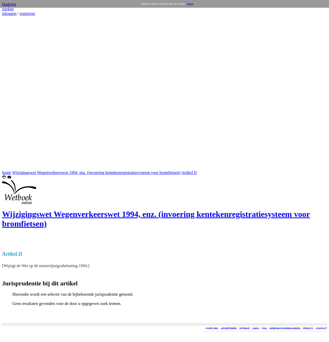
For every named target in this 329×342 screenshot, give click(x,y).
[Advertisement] (17, 93)
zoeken (8, 9)
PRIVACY (308, 328)
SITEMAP (244, 328)
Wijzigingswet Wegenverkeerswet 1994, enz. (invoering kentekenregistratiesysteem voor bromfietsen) (96, 172)
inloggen (9, 13)
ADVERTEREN (229, 328)
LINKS (255, 328)
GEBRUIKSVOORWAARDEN (284, 328)
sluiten (190, 3)
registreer (27, 13)
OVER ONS (212, 328)
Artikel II (189, 172)
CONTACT (321, 328)
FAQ (264, 328)
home (6, 172)
